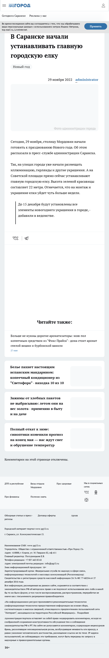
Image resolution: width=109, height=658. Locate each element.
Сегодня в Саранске (14, 15)
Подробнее (83, 612)
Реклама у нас (38, 15)
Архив (74, 515)
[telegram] (28, 238)
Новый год (21, 66)
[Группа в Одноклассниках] (96, 492)
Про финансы (12, 496)
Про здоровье (64, 483)
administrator (86, 79)
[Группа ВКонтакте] (86, 492)
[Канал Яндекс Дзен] (86, 500)
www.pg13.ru (42, 528)
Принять (96, 26)
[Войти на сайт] (103, 5)
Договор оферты (47, 515)
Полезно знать (38, 496)
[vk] (16, 238)
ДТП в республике (14, 483)
